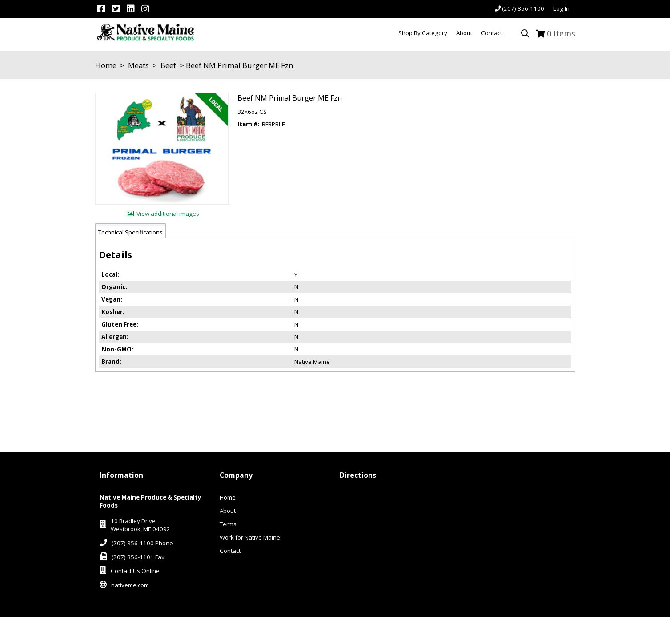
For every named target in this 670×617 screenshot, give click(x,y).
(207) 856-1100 (523, 8)
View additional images (167, 214)
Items (561, 33)
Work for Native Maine (250, 537)
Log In (561, 8)
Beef (168, 65)
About (228, 511)
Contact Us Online (135, 571)
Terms (228, 524)
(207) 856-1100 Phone (142, 543)
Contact (230, 551)
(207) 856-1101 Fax (138, 557)
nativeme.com (130, 585)
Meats (138, 65)
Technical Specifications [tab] (130, 232)
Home (105, 65)
